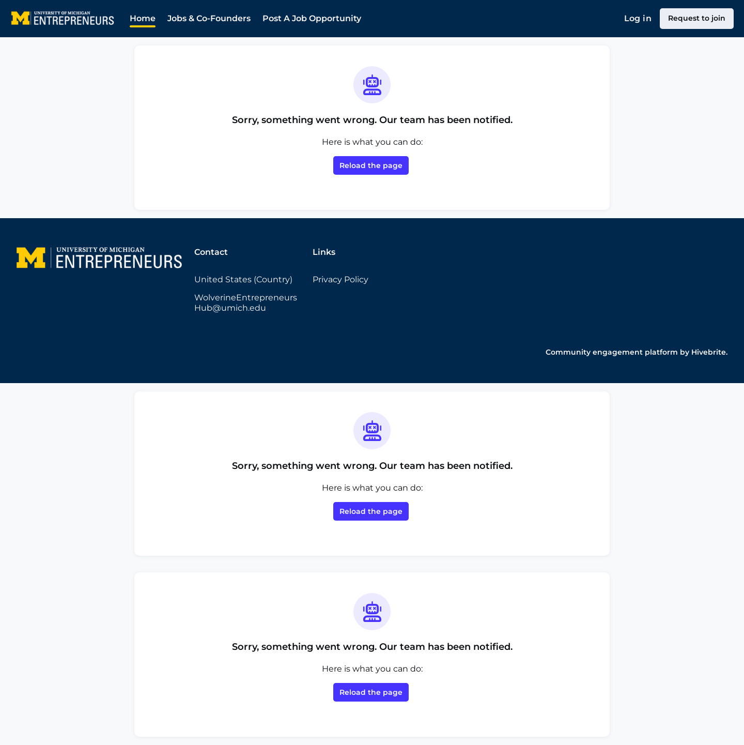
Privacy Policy (340, 279)
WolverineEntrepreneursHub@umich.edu (245, 303)
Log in (638, 18)
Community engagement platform (612, 352)
